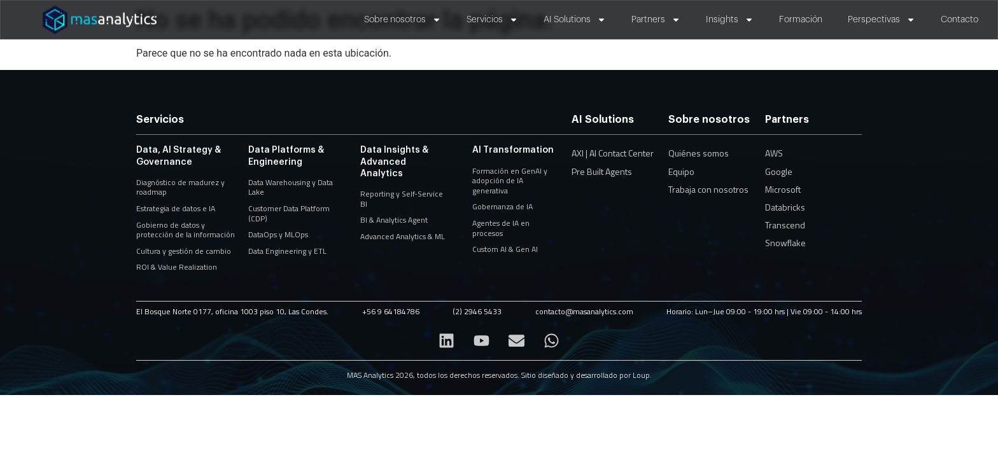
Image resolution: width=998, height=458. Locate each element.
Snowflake (785, 242)
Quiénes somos (698, 153)
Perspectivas (881, 20)
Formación (800, 19)
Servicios (492, 20)
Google (778, 171)
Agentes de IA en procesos (501, 228)
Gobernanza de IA (502, 206)
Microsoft (783, 189)
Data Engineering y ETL (287, 251)
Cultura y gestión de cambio (183, 251)
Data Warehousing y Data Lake (290, 187)
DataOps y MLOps (278, 234)
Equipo (681, 171)
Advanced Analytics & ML (402, 236)
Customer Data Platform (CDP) (289, 213)
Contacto (959, 19)
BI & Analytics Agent (394, 220)
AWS (774, 153)
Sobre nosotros (402, 20)
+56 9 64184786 (390, 311)
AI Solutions (575, 20)
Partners (655, 20)
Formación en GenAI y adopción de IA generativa (509, 181)
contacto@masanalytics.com (584, 311)
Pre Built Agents (602, 171)
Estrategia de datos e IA (175, 208)
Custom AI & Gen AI (505, 249)
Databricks (785, 207)
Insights (730, 20)
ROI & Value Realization (176, 267)
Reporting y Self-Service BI (401, 199)
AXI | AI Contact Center (613, 153)
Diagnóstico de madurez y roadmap (180, 187)
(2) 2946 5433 (477, 311)
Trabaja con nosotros (708, 189)
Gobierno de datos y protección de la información (185, 230)
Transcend (785, 225)
